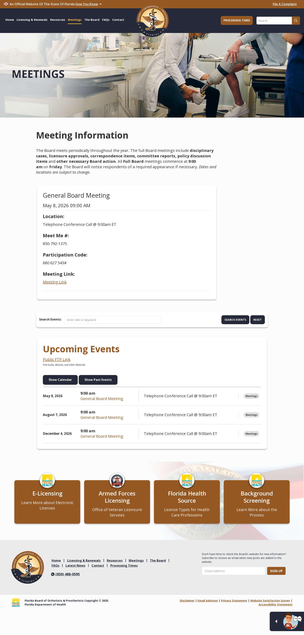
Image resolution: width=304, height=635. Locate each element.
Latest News (75, 567)
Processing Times (124, 567)
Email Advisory (208, 603)
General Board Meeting (101, 398)
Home (56, 562)
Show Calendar (60, 380)
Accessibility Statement (275, 607)
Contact (98, 567)
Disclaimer (187, 603)
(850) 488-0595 (65, 576)
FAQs (55, 567)
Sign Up (276, 573)
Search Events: (50, 319)
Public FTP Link (56, 359)
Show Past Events (98, 380)
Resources (115, 562)
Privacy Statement (234, 603)
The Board (158, 562)
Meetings (136, 562)
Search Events (235, 319)
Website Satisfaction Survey (270, 603)
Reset (257, 319)
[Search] (278, 20)
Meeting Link (55, 282)
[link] (27, 570)
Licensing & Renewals (84, 562)
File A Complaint (285, 4)
